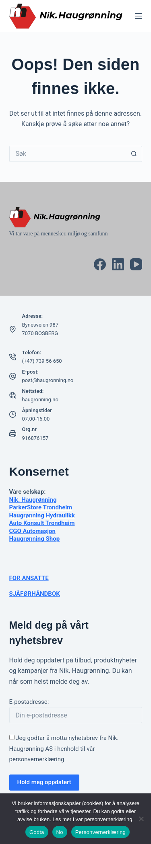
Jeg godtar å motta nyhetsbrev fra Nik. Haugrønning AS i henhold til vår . (64, 748)
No (59, 832)
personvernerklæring (36, 759)
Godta (36, 832)
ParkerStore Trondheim (40, 507)
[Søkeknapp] (134, 154)
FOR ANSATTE (29, 578)
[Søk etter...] (67, 154)
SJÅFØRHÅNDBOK (34, 593)
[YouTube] (136, 264)
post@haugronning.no (48, 380)
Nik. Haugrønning (33, 499)
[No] (141, 819)
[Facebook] (100, 264)
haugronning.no (40, 399)
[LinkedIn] (118, 264)
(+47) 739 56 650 (42, 361)
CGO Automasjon (32, 531)
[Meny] (138, 16)
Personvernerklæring (100, 832)
